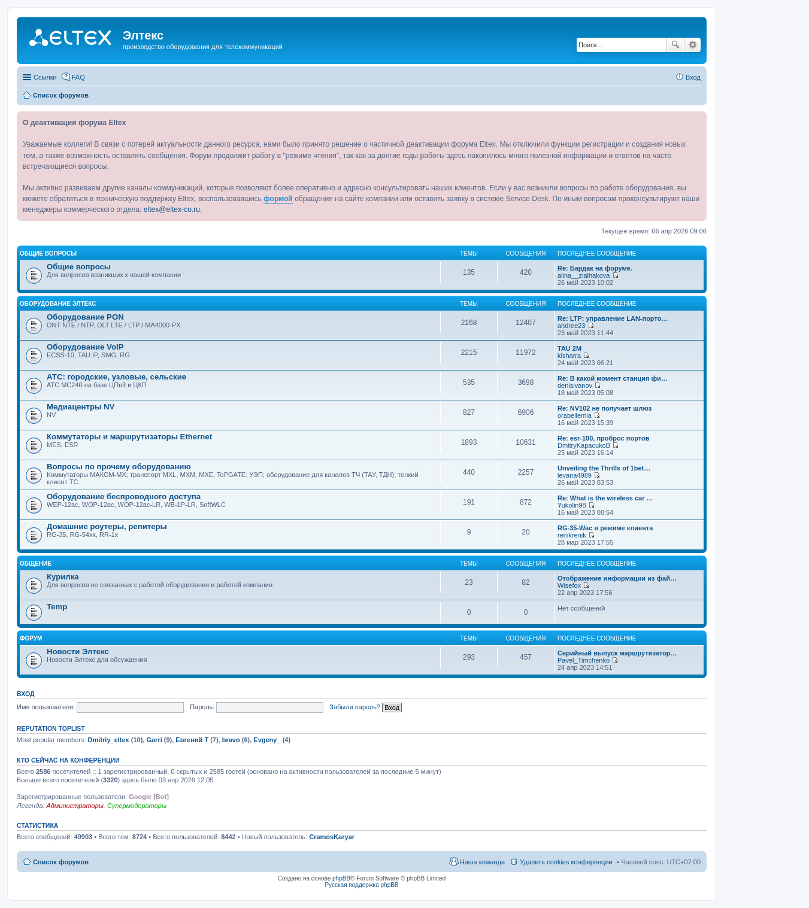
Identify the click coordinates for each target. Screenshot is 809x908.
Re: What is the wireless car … (605, 498)
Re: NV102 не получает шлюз (604, 408)
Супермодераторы (136, 805)
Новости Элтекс (78, 651)
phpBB (341, 878)
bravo (231, 739)
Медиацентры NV (80, 406)
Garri (154, 739)
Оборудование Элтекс (58, 303)
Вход (25, 693)
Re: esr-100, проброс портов (603, 438)
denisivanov (574, 385)
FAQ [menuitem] (78, 77)
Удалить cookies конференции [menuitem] (566, 862)
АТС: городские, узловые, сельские (116, 376)
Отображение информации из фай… (617, 578)
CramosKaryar (331, 836)
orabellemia (574, 415)
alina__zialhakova (583, 275)
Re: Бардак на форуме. (594, 268)
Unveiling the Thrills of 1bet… (603, 468)
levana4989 (574, 475)
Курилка (63, 576)
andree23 (571, 325)
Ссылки (45, 77)
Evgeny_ (266, 739)
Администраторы (74, 805)
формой (278, 199)
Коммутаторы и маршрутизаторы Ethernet (129, 436)
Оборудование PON (85, 316)
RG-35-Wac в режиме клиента (605, 528)
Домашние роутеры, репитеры (107, 526)
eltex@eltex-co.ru (172, 209)
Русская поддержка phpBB (361, 885)
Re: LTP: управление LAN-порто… (612, 318)
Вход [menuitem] (693, 77)
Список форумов (61, 862)
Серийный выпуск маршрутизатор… (617, 653)
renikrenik (571, 535)
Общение (35, 563)
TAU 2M (569, 348)
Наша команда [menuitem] (482, 862)
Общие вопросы (48, 253)
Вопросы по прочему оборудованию (119, 466)
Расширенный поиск (692, 45)
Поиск (675, 45)
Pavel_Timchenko (583, 660)
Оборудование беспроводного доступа (124, 496)
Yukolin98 (571, 505)
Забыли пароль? (354, 706)
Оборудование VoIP (85, 346)
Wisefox (569, 585)
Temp (57, 606)
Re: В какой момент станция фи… (612, 378)
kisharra (569, 355)
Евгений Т (191, 739)
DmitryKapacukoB (583, 445)
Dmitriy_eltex (108, 739)
